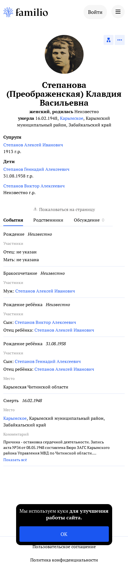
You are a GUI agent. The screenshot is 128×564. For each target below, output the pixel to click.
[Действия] (120, 40)
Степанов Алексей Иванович (33, 145)
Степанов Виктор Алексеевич (34, 186)
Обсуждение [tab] (87, 220)
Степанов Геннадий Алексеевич (36, 169)
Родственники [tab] (48, 220)
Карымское (71, 118)
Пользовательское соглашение (64, 546)
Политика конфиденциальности (64, 560)
